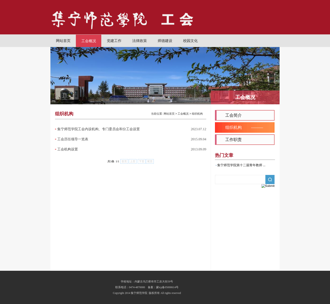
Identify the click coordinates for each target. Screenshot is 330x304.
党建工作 (114, 41)
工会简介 (233, 115)
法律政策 (139, 41)
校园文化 (190, 41)
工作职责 (233, 139)
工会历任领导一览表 (72, 139)
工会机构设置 (67, 149)
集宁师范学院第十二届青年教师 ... (241, 165)
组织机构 (197, 113)
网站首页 (63, 41)
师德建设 (165, 41)
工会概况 (88, 41)
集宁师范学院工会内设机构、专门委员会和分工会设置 (98, 129)
